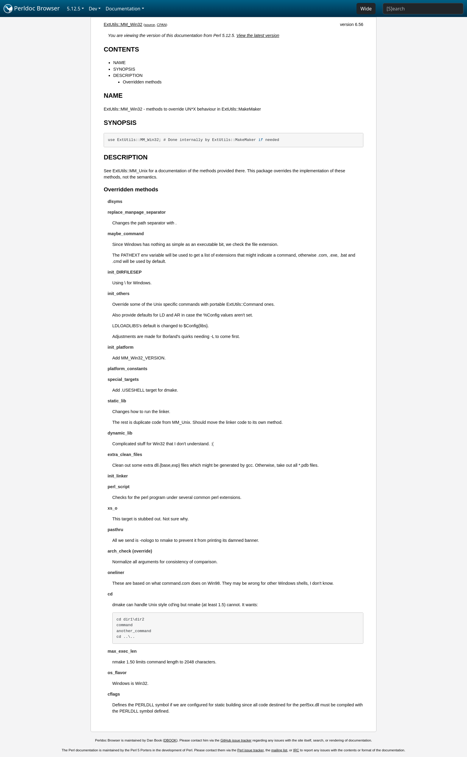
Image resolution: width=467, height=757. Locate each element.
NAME (119, 62)
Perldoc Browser (32, 8)
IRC (296, 750)
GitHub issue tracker (235, 740)
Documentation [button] (122, 8)
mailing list (279, 750)
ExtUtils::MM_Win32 (123, 24)
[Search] (423, 8)
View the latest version (257, 35)
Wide (366, 8)
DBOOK (170, 740)
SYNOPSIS (124, 69)
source (150, 25)
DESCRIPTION (127, 75)
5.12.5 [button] (73, 8)
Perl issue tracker (250, 750)
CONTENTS (121, 49)
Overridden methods (142, 82)
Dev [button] (93, 8)
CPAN (161, 25)
